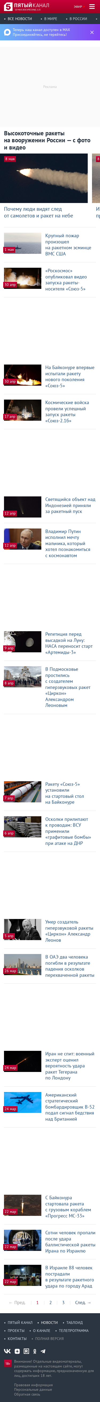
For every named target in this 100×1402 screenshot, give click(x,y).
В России (78, 18)
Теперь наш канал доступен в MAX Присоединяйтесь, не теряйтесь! (41, 32)
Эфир (78, 7)
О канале (41, 1330)
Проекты (16, 1330)
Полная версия (49, 1338)
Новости (49, 1322)
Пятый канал (20, 1322)
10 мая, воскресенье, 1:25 (28, 9)
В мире (50, 18)
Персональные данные (33, 1389)
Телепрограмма (74, 1330)
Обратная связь (27, 1394)
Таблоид (74, 1322)
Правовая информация (33, 1384)
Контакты (17, 1338)
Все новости (20, 18)
